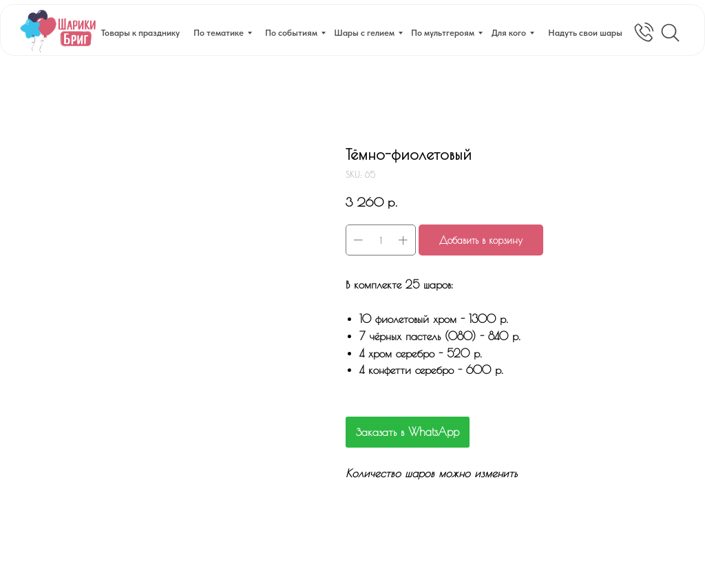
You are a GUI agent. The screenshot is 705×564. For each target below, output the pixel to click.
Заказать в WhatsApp (407, 432)
